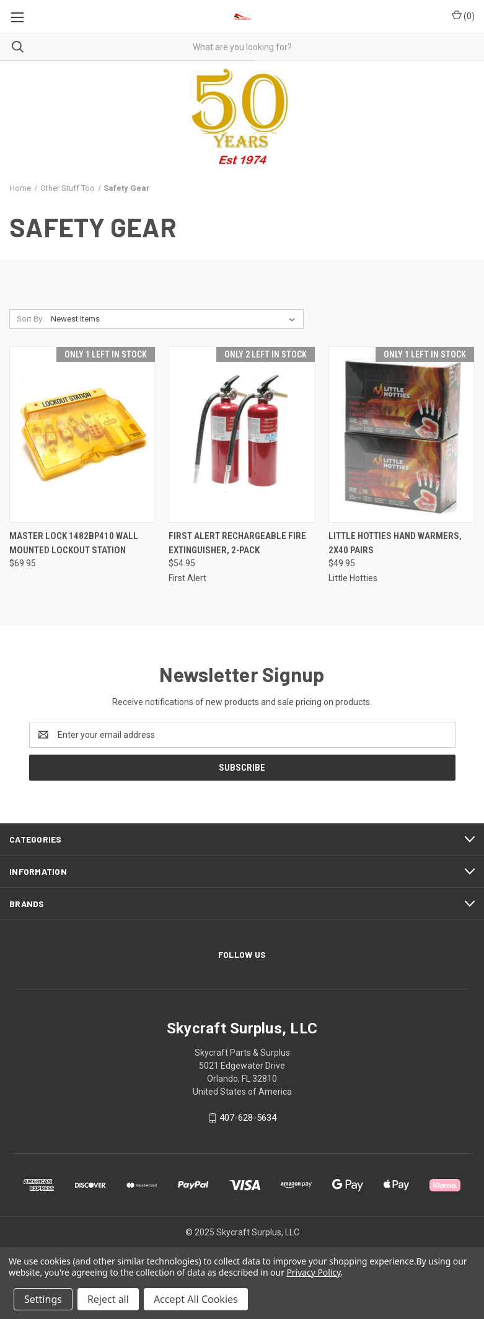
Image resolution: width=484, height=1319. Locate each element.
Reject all (108, 1299)
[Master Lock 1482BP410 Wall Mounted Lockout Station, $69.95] (82, 434)
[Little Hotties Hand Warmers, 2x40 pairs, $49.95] (401, 434)
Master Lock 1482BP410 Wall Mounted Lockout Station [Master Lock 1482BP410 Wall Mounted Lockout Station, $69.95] (73, 543)
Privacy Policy (313, 1272)
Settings (43, 1299)
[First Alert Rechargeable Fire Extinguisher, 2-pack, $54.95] (241, 434)
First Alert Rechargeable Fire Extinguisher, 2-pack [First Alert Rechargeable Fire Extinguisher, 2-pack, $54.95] (237, 543)
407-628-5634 (247, 1117)
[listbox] (175, 319)
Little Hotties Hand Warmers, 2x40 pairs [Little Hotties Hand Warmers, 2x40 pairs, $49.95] (395, 543)
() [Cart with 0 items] (463, 15)
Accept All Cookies (196, 1299)
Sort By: (30, 318)
